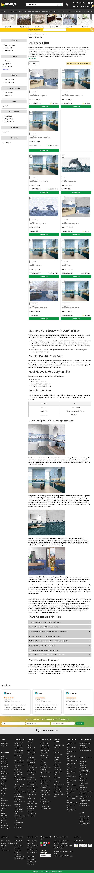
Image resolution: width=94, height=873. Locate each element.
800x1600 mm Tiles (71, 781)
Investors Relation (7, 843)
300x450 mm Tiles (71, 764)
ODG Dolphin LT (67, 265)
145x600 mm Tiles (72, 789)
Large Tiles (17, 804)
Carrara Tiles (31, 789)
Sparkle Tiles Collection (83, 762)
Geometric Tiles (32, 787)
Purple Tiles (57, 782)
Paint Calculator (85, 821)
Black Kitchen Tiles (18, 824)
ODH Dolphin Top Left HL (71, 308)
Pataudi (3, 818)
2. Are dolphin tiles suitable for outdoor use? (44, 627)
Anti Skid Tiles (44, 753)
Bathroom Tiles (22, 11)
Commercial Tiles (20, 779)
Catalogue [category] (85, 7)
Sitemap (17, 848)
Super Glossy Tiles (85, 750)
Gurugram (4, 815)
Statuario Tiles (32, 772)
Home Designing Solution (32, 846)
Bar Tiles (17, 782)
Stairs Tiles (17, 799)
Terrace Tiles (18, 758)
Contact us (18, 841)
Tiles (35, 34)
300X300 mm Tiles (71, 753)
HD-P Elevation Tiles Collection (86, 793)
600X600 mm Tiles (71, 744)
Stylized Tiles (31, 799)
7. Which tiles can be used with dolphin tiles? (44, 650)
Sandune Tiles (58, 792)
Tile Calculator (84, 816)
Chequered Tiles (59, 755)
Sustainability (5, 850)
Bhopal (3, 786)
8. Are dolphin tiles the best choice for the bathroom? (47, 655)
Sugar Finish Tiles (85, 748)
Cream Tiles (57, 772)
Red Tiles (56, 760)
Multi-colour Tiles (59, 784)
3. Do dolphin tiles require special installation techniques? (48, 632)
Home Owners (32, 841)
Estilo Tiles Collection (83, 767)
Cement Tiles (31, 762)
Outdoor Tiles (18, 755)
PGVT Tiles (43, 770)
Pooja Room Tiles (19, 802)
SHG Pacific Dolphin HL (37, 223)
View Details (44, 107)
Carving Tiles (44, 806)
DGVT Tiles (43, 783)
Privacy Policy (78, 841)
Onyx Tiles (30, 777)
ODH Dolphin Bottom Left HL (39, 138)
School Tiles (18, 794)
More (91, 11)
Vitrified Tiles (52, 11)
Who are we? (5, 841)
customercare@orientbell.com (63, 856)
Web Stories (31, 857)
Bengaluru (4, 761)
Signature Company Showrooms (18, 852)
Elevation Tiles (18, 750)
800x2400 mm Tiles (71, 786)
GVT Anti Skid (18, 809)
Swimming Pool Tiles (19, 766)
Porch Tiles (17, 770)
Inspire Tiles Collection (83, 788)
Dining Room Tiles (20, 777)
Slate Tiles (30, 770)
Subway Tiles (74, 11)
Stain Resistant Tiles (45, 795)
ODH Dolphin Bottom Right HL (72, 96)
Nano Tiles (43, 799)
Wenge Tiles (57, 787)
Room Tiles (38, 11)
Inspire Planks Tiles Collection (85, 797)
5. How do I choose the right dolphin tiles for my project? (48, 641)
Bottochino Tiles (32, 782)
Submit (79, 723)
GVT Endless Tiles (45, 809)
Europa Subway (84, 806)
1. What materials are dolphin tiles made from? (45, 622)
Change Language (43, 852)
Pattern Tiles (31, 760)
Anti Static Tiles (45, 804)
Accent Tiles (18, 789)
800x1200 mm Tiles (71, 777)
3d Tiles (29, 745)
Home (30, 34)
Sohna (3, 808)
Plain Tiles (30, 775)
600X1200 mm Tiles (71, 748)
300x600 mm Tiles (71, 757)
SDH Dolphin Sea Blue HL (38, 308)
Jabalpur (4, 788)
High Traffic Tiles (19, 797)
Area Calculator (85, 819)
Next (92, 20)
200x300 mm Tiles (71, 799)
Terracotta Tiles (59, 745)
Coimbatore (5, 796)
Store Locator (18, 845)
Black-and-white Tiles (59, 795)
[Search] (61, 4)
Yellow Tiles (57, 770)
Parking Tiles (18, 748)
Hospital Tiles (18, 787)
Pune (3, 783)
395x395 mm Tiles (72, 761)
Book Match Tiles (32, 784)
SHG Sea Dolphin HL (69, 181)
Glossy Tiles (83, 745)
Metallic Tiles (31, 779)
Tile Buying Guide (32, 850)
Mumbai (4, 759)
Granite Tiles (31, 755)
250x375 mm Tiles (72, 803)
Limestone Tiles (32, 806)
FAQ (15, 843)
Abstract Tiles (31, 792)
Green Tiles (57, 762)
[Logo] (9, 4)
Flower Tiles (31, 765)
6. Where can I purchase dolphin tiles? (42, 645)
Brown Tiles (57, 789)
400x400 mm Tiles (71, 806)
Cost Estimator (84, 824)
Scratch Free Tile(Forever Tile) (45, 787)
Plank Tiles (30, 809)
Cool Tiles (43, 765)
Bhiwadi (3, 820)
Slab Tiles (17, 806)
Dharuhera (4, 825)
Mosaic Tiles (31, 816)
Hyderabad (4, 774)
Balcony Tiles (18, 763)
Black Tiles (57, 750)
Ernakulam (4, 801)
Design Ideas (82, 11)
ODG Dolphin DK (35, 265)
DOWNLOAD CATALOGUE (47, 730)
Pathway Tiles (18, 774)
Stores (76, 7)
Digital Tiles (44, 755)
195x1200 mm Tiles (71, 793)
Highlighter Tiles (45, 767)
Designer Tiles (44, 750)
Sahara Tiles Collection (83, 775)
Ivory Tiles (57, 767)
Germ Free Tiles (45, 781)
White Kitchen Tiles (18, 812)
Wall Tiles (15, 11)
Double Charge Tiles (45, 759)
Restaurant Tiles (19, 784)
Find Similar (34, 92)
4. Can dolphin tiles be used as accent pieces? (45, 636)
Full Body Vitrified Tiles (45, 773)
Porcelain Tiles (45, 748)
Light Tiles (57, 777)
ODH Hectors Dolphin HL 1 (71, 223)
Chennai (4, 776)
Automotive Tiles (19, 792)
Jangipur (4, 769)
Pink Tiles (56, 775)
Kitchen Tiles (30, 11)
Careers (3, 845)
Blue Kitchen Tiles (20, 816)
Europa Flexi (83, 803)
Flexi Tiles (67, 11)
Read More (32, 58)
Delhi (2, 756)
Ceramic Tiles (60, 11)
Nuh (2, 811)
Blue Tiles (56, 757)
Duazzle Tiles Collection (84, 784)
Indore (3, 791)
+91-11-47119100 (61, 851)
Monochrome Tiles (31, 795)
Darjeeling (4, 764)
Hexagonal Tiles (32, 804)
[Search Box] (44, 4)
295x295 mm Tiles (72, 796)
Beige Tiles (57, 765)
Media (3, 848)
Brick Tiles (30, 801)
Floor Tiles (9, 11)
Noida (3, 813)
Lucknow (4, 781)
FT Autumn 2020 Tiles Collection (85, 771)
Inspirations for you (32, 853)
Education (30, 843)
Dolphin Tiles (43, 34)
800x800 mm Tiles (71, 773)
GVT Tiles (43, 762)
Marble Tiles (45, 11)
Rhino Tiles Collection (83, 780)
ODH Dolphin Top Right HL (38, 181)
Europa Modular (85, 801)
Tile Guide (30, 864)
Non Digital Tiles (45, 801)
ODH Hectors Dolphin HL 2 (39, 96)
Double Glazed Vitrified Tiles (45, 791)
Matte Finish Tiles (85, 743)
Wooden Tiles (31, 747)
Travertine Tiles (32, 767)
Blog (87, 11)
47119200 (70, 851)
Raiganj (3, 771)
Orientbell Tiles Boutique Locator (19, 858)
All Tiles (4, 11)
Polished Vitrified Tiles (45, 777)
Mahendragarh (6, 806)
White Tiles (57, 747)
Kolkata (3, 778)
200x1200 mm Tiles (71, 768)
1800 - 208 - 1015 (79, 3)
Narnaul (3, 803)
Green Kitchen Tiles (19, 819)
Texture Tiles (31, 752)
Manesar (4, 823)
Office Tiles (18, 772)
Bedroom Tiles (19, 753)
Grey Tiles (57, 752)
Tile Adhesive (31, 862)
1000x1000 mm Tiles (71, 811)
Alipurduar (4, 766)
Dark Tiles (57, 779)
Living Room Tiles (19, 760)
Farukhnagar (5, 828)
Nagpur (3, 793)
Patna (3, 798)
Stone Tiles (30, 757)
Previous (30, 79)
